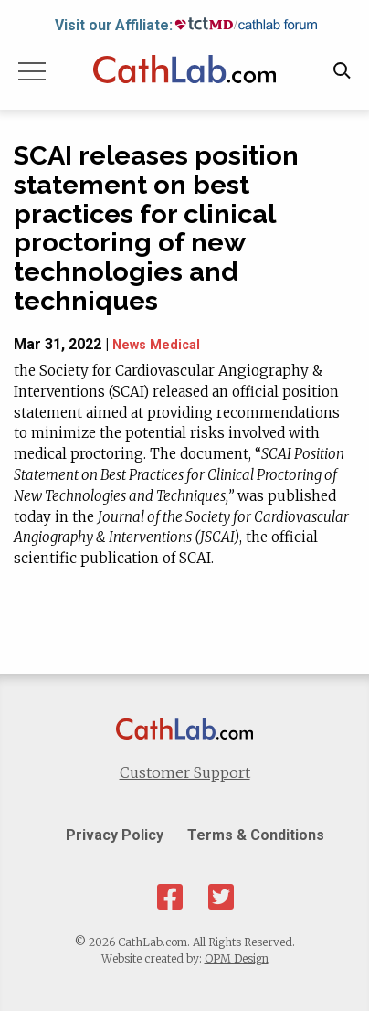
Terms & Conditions (255, 835)
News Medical (156, 345)
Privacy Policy (114, 835)
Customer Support (185, 772)
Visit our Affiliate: (114, 25)
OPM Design (237, 958)
